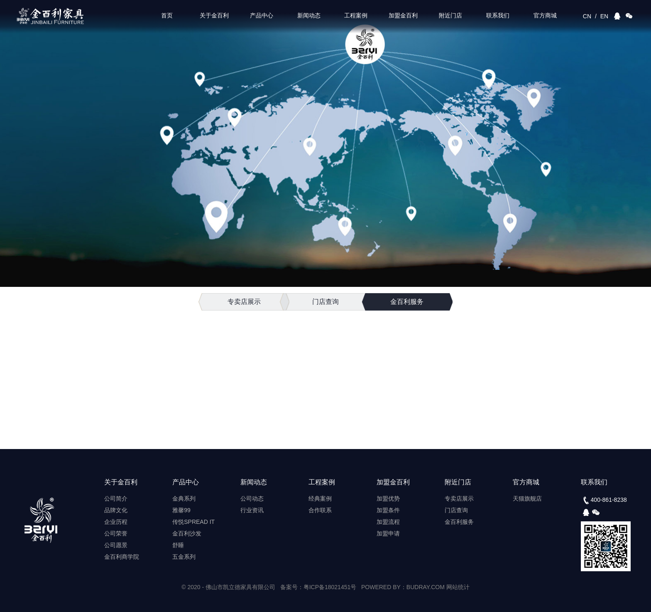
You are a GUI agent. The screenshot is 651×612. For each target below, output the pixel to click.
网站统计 (458, 587)
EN (604, 16)
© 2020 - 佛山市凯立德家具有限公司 (228, 587)
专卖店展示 (244, 301)
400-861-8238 (604, 500)
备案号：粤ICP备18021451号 (318, 587)
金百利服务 (406, 301)
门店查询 (325, 301)
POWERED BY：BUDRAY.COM (403, 587)
